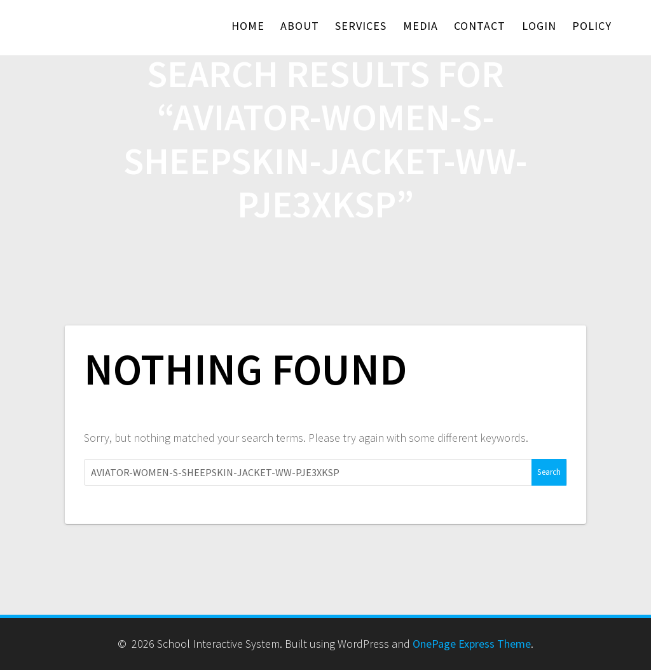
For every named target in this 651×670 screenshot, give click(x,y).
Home (247, 25)
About (299, 25)
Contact (479, 25)
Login (539, 25)
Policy (592, 25)
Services (361, 25)
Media (420, 25)
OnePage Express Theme (472, 643)
